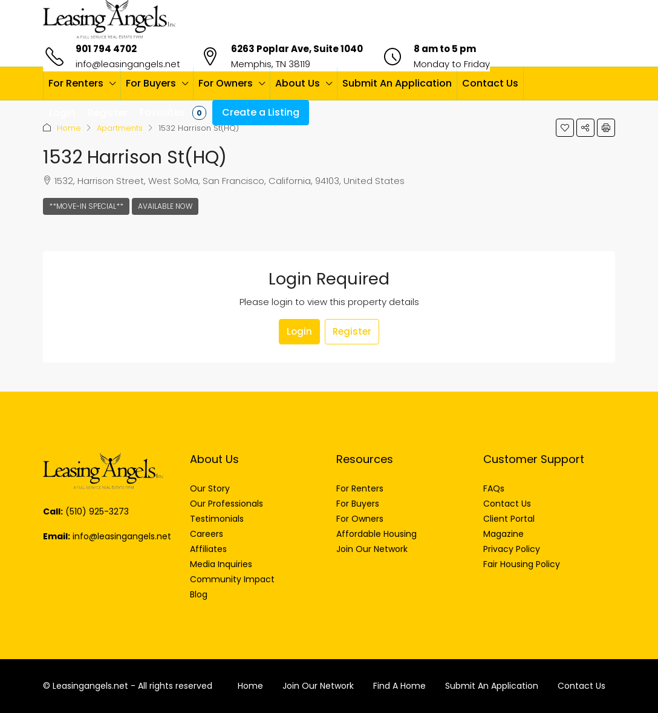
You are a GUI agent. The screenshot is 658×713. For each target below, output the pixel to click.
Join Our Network (318, 686)
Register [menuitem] (107, 113)
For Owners (225, 83)
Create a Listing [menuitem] (260, 112)
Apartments (120, 128)
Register (352, 331)
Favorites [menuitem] (173, 112)
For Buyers (151, 83)
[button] (565, 128)
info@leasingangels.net (128, 64)
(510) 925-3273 (97, 511)
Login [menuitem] (62, 113)
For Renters (75, 83)
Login (299, 331)
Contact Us (490, 83)
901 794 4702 (106, 48)
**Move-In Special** (86, 206)
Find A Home (399, 686)
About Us (297, 83)
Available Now (165, 206)
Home (69, 128)
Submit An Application (397, 83)
